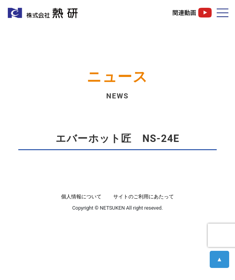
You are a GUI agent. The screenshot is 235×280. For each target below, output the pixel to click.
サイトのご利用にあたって (143, 197)
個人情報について (81, 197)
